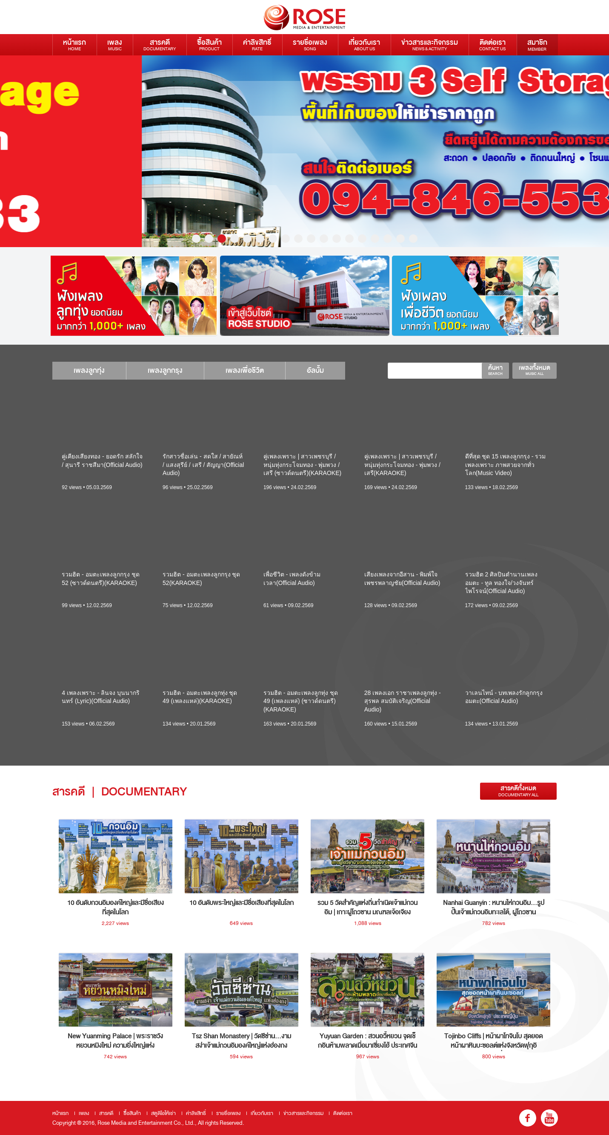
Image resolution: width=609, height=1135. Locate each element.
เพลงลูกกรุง (165, 370)
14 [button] (362, 238)
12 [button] (336, 238)
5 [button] (247, 238)
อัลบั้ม (315, 370)
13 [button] (349, 238)
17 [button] (400, 238)
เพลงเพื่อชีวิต (245, 370)
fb (527, 1117)
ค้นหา (495, 370)
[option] (304, 151)
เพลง (114, 44)
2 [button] (209, 238)
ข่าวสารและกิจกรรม (429, 44)
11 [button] (324, 238)
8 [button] (285, 238)
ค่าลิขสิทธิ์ (257, 44)
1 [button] (196, 238)
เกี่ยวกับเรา (364, 44)
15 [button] (375, 238)
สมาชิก (537, 45)
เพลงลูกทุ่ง (89, 370)
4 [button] (234, 238)
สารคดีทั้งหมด (518, 791)
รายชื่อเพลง (310, 44)
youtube (549, 1117)
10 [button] (311, 238)
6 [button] (260, 238)
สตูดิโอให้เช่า (163, 1113)
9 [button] (298, 238)
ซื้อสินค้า (209, 44)
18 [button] (413, 238)
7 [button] (273, 238)
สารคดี (159, 44)
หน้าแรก (74, 44)
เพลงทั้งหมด (534, 370)
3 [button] (221, 238)
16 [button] (387, 238)
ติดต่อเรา (492, 44)
